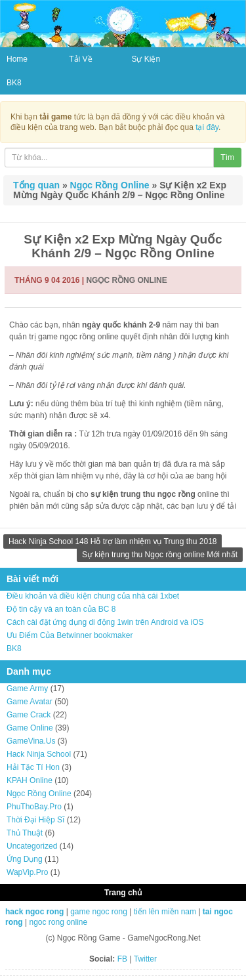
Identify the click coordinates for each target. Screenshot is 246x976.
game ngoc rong (98, 911)
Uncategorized (32, 846)
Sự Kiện (145, 59)
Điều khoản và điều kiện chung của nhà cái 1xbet (93, 596)
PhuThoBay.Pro (34, 806)
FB (122, 959)
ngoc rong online (58, 922)
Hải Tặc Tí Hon (33, 767)
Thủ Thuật (25, 833)
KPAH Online (29, 780)
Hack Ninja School (39, 754)
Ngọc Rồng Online (110, 185)
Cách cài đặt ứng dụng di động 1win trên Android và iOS (105, 622)
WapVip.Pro (27, 872)
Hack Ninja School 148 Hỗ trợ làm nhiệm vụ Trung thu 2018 (112, 541)
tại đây (206, 127)
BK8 (14, 82)
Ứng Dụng (25, 859)
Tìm (227, 157)
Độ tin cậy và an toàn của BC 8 (61, 609)
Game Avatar (29, 701)
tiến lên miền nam (165, 911)
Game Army (27, 688)
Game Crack (29, 714)
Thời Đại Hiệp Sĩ (35, 819)
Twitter (145, 959)
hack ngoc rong (34, 911)
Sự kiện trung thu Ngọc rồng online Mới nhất (159, 554)
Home (17, 59)
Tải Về (80, 59)
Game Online (30, 727)
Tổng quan (36, 185)
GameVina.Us (31, 741)
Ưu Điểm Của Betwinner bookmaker (70, 635)
